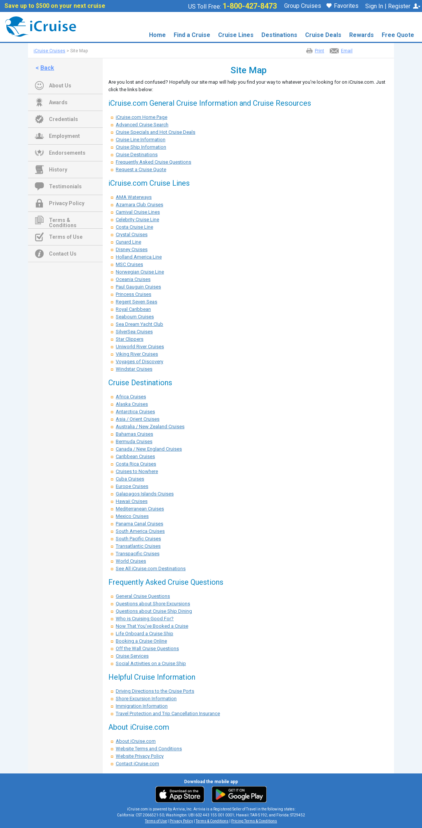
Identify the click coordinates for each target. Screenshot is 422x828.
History (58, 170)
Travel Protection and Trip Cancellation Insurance (168, 713)
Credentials (63, 119)
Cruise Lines (236, 34)
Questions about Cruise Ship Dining (154, 611)
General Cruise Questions (143, 596)
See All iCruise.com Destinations (151, 568)
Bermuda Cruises (134, 441)
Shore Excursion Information (146, 698)
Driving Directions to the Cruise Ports (155, 691)
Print (319, 50)
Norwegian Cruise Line (140, 272)
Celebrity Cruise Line (137, 219)
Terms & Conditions (63, 221)
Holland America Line (139, 257)
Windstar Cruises (134, 369)
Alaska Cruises (132, 404)
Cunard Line (128, 242)
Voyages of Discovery (139, 361)
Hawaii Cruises (132, 501)
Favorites (342, 6)
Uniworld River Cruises (140, 346)
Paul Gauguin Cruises (138, 287)
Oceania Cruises (133, 279)
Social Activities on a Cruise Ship (151, 663)
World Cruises (131, 561)
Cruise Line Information (140, 139)
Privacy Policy (66, 203)
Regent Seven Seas (136, 302)
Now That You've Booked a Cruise (152, 626)
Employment (64, 136)
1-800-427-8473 (250, 6)
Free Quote (398, 34)
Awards (58, 102)
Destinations (279, 34)
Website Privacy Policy (140, 756)
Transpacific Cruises (137, 553)
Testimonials (65, 186)
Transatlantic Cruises (138, 546)
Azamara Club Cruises (139, 204)
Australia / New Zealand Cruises (150, 426)
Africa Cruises (131, 396)
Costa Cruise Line (134, 227)
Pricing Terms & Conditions (254, 821)
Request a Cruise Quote (141, 169)
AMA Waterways (134, 197)
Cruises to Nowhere (137, 471)
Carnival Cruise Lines (138, 212)
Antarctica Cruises (135, 411)
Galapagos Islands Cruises (145, 494)
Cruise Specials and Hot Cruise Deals (155, 132)
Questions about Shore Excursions (153, 603)
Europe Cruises (132, 486)
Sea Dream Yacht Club (139, 324)
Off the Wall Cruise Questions (147, 648)
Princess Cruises (133, 294)
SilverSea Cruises (134, 331)
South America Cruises (140, 531)
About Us (60, 86)
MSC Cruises (129, 264)
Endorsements (67, 153)
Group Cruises (302, 6)
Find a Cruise (192, 34)
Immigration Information (142, 706)
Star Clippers (129, 339)
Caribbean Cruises (135, 456)
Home (157, 34)
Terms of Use (66, 237)
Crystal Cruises (132, 234)
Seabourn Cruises (135, 316)
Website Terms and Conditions (149, 748)
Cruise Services (132, 656)
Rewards (361, 34)
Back (47, 67)
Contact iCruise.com (137, 763)
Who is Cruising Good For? (145, 618)
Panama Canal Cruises (139, 523)
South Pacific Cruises (138, 538)
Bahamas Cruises (134, 434)
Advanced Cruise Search (142, 124)
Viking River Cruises (137, 354)
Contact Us (63, 254)
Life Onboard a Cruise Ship (144, 633)
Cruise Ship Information (141, 147)
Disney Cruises (132, 249)
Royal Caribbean (133, 309)
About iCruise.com (136, 741)
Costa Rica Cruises (136, 464)
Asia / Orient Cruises (137, 419)
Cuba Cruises (130, 479)
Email (347, 50)
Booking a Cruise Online (141, 641)
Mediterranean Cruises (140, 509)
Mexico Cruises (132, 516)
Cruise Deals (323, 34)
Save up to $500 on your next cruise (54, 6)
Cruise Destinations (137, 154)
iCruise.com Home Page (141, 117)
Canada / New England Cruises (149, 449)
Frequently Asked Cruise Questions (153, 162)
